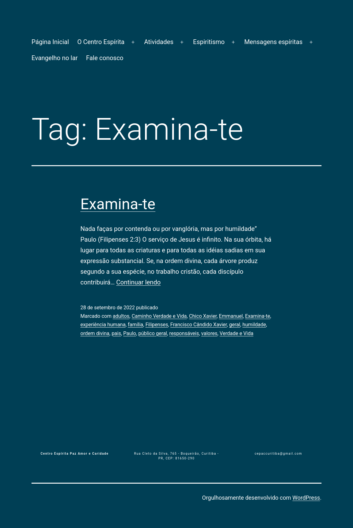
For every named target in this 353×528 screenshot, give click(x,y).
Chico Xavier (203, 316)
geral (234, 325)
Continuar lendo (138, 282)
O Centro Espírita (100, 42)
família (135, 325)
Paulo (129, 333)
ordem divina (94, 333)
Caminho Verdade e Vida (159, 316)
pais (116, 333)
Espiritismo (209, 42)
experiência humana (102, 325)
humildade (254, 325)
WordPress (306, 497)
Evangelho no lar (55, 58)
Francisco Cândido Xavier (198, 325)
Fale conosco (105, 58)
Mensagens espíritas (273, 42)
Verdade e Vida (236, 333)
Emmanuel (231, 316)
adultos (121, 316)
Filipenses (156, 325)
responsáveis (184, 333)
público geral (152, 333)
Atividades (158, 42)
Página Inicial (50, 42)
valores (209, 333)
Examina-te (117, 204)
